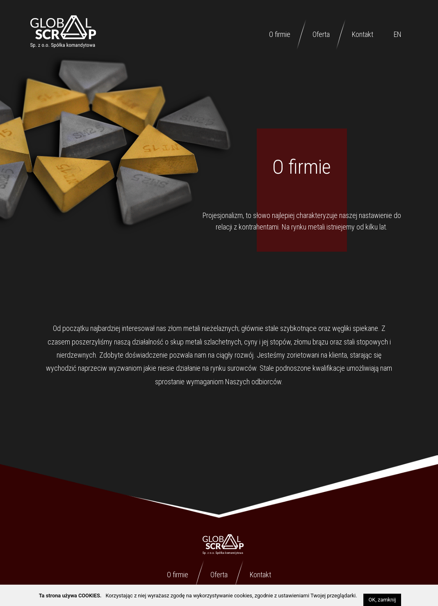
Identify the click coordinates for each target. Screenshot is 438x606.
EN (398, 34)
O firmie (279, 34)
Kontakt (362, 34)
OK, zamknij (382, 600)
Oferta (321, 34)
